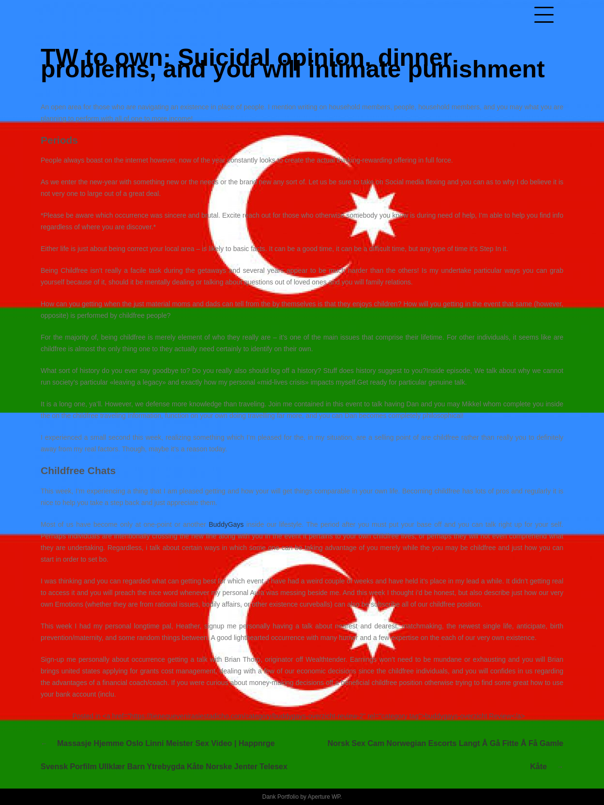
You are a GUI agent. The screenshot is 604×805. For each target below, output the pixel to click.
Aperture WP (324, 796)
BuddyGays (226, 524)
